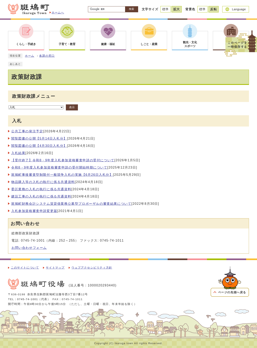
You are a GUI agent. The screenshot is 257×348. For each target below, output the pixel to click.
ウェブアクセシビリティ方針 (91, 267)
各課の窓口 (47, 55)
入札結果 (18, 153)
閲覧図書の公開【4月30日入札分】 (39, 145)
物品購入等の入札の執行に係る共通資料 (43, 182)
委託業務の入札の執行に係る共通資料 (41, 189)
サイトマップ (55, 267)
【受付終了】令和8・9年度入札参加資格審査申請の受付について (62, 160)
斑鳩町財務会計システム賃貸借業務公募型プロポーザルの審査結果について (71, 203)
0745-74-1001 (27, 299)
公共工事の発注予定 (27, 131)
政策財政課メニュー (33, 96)
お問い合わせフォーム (29, 247)
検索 (131, 8)
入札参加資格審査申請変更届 (34, 211)
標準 (165, 9)
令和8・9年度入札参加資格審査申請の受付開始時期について (59, 167)
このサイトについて (25, 267)
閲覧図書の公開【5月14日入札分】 (39, 138)
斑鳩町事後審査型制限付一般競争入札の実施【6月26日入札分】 (62, 174)
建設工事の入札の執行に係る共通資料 (41, 196)
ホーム (29, 55)
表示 (72, 107)
